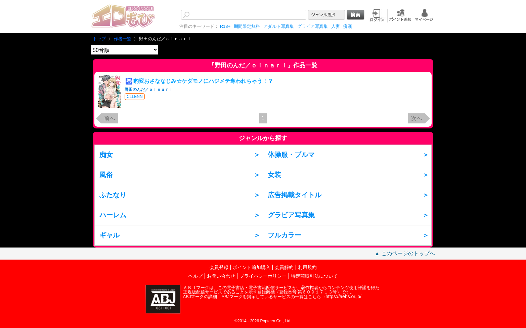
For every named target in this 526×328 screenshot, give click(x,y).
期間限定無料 (247, 26)
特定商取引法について (314, 276)
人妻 (335, 26)
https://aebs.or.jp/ (343, 296)
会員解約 (284, 267)
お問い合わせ (221, 276)
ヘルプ (195, 276)
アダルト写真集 (278, 26)
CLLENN (134, 96)
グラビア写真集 (312, 26)
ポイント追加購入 (251, 267)
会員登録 (219, 267)
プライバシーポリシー (263, 276)
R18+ (225, 26)
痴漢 (347, 26)
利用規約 (307, 267)
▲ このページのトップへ (405, 253)
